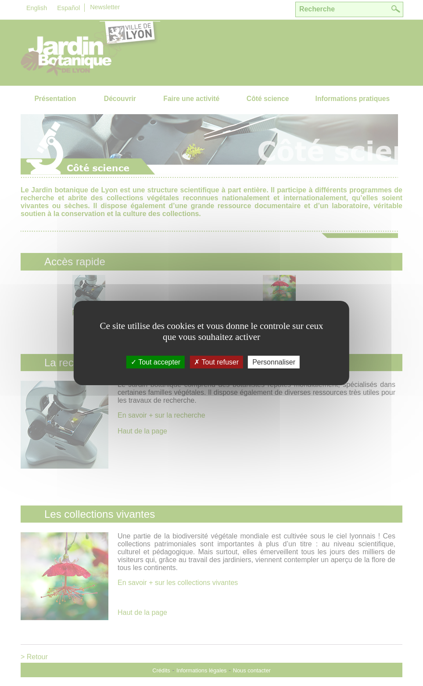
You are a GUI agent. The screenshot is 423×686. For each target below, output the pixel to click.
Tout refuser (216, 362)
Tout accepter (155, 362)
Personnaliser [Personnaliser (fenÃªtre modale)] (273, 362)
